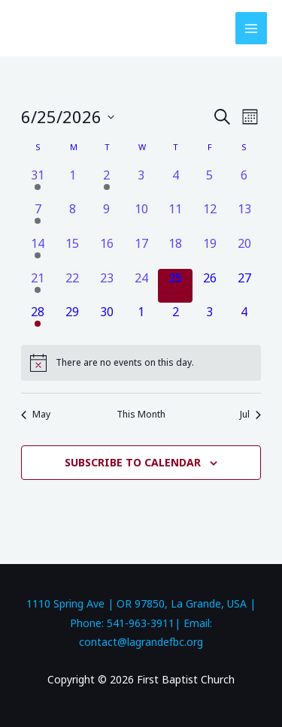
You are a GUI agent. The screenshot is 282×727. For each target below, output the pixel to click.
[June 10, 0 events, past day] (141, 217)
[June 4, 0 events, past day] (175, 183)
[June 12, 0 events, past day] (210, 217)
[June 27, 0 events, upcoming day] (244, 286)
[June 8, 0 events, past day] (72, 217)
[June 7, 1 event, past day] (38, 217)
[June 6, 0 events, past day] (244, 183)
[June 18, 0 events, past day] (175, 251)
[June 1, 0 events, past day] (72, 183)
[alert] (141, 363)
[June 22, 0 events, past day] (72, 286)
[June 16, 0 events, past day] (106, 251)
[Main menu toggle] (251, 28)
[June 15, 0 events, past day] (72, 251)
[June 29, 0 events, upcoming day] (72, 320)
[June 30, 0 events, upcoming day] (106, 320)
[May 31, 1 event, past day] (38, 183)
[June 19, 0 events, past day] (210, 251)
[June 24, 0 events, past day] (141, 286)
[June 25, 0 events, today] (175, 286)
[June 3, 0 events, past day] (141, 183)
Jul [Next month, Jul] (250, 415)
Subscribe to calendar (133, 462)
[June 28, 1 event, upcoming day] (38, 320)
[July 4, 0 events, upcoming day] (244, 320)
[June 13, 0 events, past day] (244, 217)
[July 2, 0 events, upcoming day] (175, 320)
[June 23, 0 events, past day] (106, 286)
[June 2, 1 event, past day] (106, 183)
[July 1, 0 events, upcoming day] (141, 320)
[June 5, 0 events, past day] (210, 183)
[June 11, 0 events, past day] (175, 217)
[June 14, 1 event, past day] (38, 251)
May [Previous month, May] (35, 415)
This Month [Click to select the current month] (141, 415)
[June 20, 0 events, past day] (244, 251)
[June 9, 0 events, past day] (106, 217)
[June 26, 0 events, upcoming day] (210, 286)
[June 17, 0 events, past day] (141, 251)
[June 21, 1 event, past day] (38, 286)
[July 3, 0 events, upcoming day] (210, 320)
